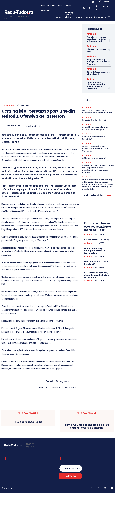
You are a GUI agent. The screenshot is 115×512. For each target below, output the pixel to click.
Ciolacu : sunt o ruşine (28, 441)
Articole (10, 125)
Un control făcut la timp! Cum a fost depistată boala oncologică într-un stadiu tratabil (98, 164)
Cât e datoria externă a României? (97, 70)
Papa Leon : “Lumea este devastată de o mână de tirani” (97, 38)
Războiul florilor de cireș (96, 49)
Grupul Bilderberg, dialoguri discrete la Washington (97, 60)
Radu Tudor (16, 146)
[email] (70, 489)
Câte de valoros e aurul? (94, 153)
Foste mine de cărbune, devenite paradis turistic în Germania (96, 82)
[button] (89, 8)
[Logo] (21, 465)
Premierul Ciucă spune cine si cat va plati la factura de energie (86, 446)
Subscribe (71, 497)
